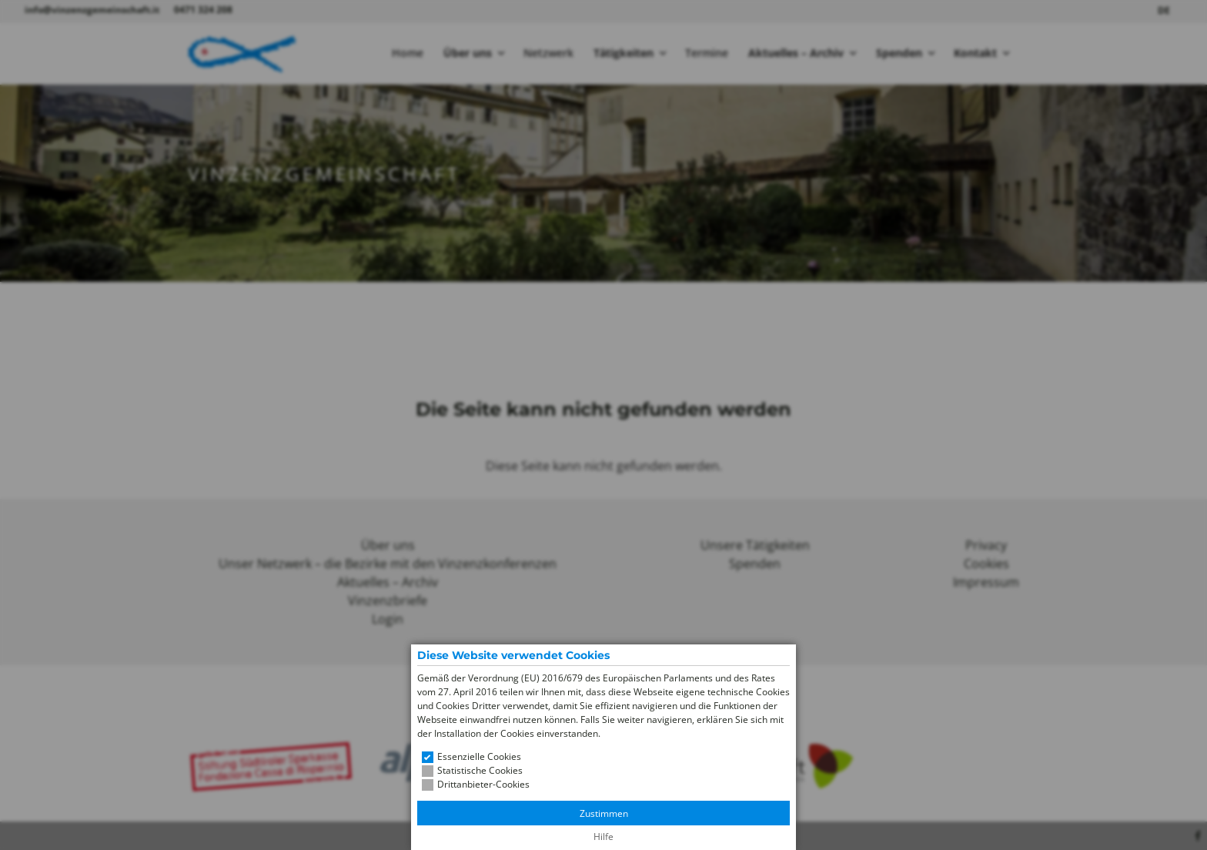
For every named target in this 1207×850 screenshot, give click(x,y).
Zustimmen (604, 813)
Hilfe (603, 836)
